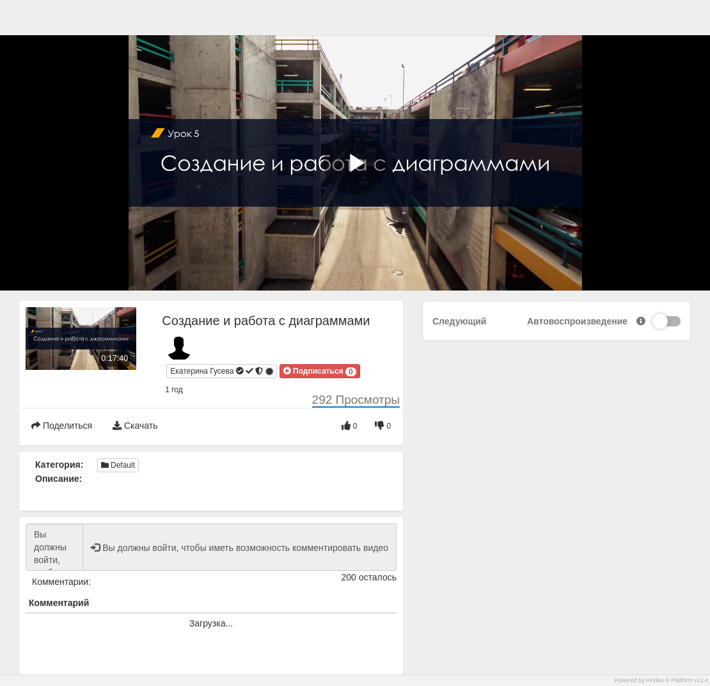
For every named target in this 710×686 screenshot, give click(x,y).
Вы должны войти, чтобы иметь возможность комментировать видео (54, 547)
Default (118, 465)
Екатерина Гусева (222, 371)
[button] (320, 371)
